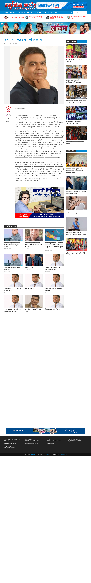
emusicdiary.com (34, 454)
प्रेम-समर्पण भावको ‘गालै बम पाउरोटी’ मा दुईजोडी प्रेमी (78, 17)
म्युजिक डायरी (7, 43)
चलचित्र (23, 13)
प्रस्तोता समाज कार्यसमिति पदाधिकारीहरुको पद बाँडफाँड (73, 81)
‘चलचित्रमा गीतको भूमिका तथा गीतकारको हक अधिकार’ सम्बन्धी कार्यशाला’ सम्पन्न (74, 171)
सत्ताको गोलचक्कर (30, 288)
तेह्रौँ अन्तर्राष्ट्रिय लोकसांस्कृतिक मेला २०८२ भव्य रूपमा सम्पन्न (75, 122)
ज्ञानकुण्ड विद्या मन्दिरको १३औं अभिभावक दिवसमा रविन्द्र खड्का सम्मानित (56, 18)
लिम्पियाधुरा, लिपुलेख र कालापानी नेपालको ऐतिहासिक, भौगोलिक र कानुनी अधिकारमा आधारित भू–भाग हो (54, 246)
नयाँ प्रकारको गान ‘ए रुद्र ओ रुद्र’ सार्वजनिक (74, 61)
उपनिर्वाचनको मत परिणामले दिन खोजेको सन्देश (12, 289)
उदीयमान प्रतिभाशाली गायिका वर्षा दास (16, 17)
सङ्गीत (18, 13)
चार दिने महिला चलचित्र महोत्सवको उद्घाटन (75, 143)
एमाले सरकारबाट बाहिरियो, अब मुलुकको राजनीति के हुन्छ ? (12, 310)
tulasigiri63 (9, 115)
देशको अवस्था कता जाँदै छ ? (52, 309)
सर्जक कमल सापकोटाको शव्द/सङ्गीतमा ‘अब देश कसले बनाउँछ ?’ (76, 192)
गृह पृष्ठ (6, 13)
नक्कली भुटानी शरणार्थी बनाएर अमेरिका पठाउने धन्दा (53, 269)
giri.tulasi (8, 114)
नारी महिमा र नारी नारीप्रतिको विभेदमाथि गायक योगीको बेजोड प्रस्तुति (76, 234)
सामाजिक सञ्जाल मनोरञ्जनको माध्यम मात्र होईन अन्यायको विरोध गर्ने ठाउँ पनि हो (33, 245)
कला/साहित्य (30, 13)
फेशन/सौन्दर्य (38, 13)
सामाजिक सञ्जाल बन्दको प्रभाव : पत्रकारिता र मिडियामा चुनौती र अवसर (12, 245)
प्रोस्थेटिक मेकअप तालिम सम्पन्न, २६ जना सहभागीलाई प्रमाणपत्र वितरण (76, 102)
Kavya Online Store (63, 454)
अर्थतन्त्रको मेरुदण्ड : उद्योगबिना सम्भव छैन (12, 269)
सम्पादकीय (12, 13)
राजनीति (44, 13)
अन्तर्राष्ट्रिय (50, 13)
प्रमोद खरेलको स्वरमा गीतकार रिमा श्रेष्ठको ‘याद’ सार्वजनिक (75, 213)
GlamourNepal (46, 454)
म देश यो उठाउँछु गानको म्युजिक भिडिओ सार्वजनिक (76, 254)
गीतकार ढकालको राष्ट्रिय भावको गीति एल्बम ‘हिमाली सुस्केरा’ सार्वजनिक (36, 17)
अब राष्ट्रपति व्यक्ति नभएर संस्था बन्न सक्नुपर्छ (54, 289)
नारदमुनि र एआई (29, 268)
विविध (56, 13)
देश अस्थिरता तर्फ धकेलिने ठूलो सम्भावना (33, 310)
